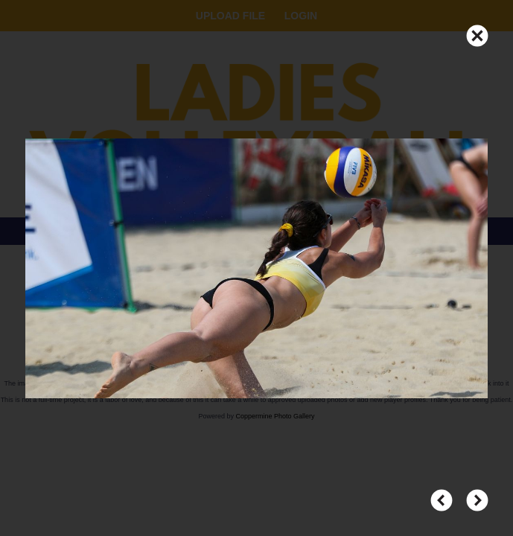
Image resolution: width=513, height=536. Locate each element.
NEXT (477, 493)
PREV (441, 493)
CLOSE (477, 29)
